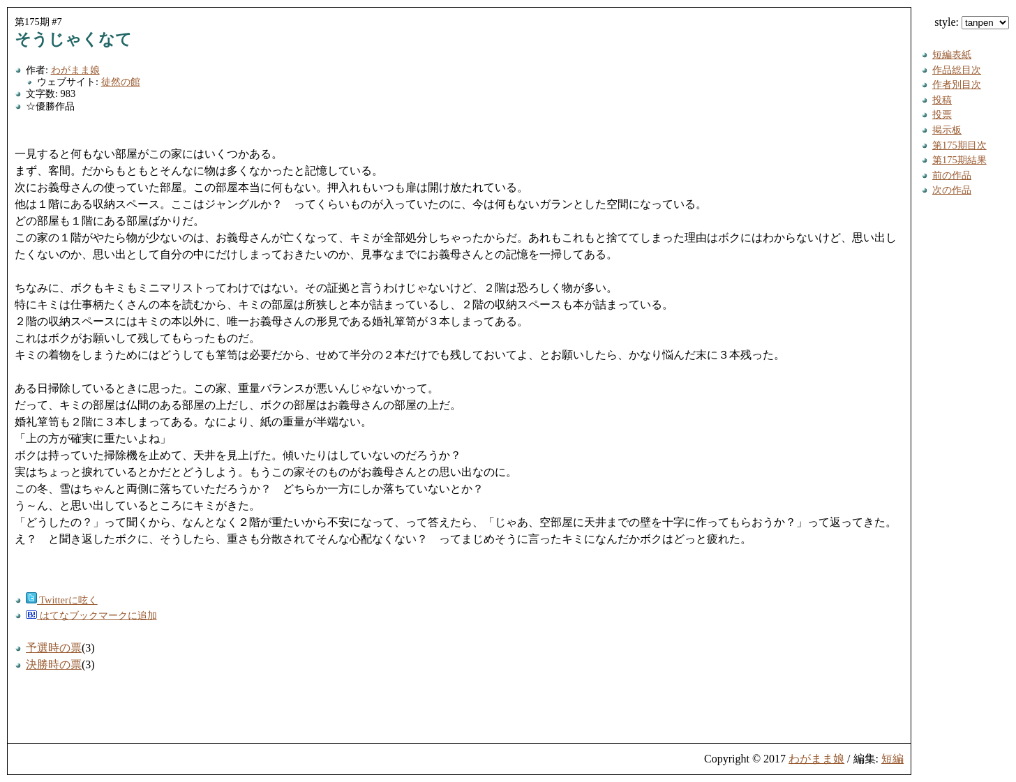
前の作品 (951, 175)
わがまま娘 (75, 69)
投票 (942, 114)
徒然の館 (120, 81)
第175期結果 (959, 159)
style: (971, 22)
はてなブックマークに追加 (91, 615)
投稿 (942, 99)
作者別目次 (956, 84)
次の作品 (951, 189)
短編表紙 (951, 54)
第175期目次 (959, 145)
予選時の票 (54, 648)
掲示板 (947, 129)
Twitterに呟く (62, 600)
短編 (892, 759)
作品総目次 (956, 69)
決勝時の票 (54, 664)
